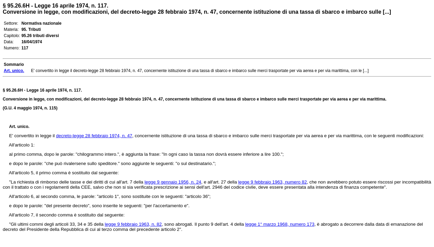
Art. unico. (19, 126)
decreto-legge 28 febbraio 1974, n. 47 (94, 135)
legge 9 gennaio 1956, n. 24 (172, 182)
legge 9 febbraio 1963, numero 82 (272, 182)
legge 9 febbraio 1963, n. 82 (133, 224)
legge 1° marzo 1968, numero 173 (280, 224)
